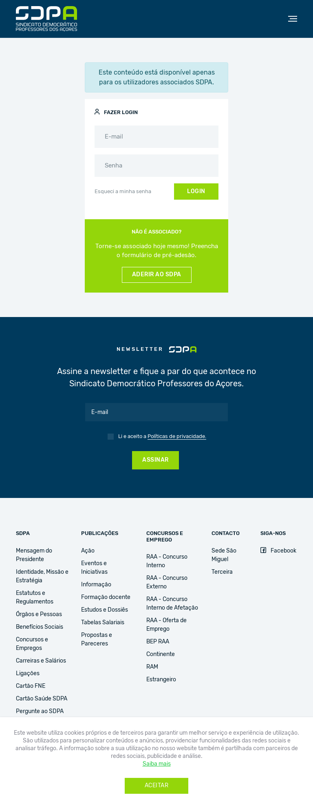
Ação (88, 551)
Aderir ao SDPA (156, 274)
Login (196, 191)
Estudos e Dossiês (104, 610)
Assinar (155, 460)
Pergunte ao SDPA (40, 711)
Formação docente (105, 597)
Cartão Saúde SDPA (41, 699)
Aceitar (157, 785)
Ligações (28, 673)
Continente (160, 654)
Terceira (222, 572)
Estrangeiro (161, 680)
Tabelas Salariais (102, 622)
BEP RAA (157, 642)
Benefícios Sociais (39, 627)
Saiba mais (157, 764)
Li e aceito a (162, 437)
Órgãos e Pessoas (39, 614)
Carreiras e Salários (41, 661)
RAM (152, 667)
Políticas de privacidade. (177, 436)
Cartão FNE (30, 686)
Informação (96, 585)
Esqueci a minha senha (123, 191)
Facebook (278, 551)
